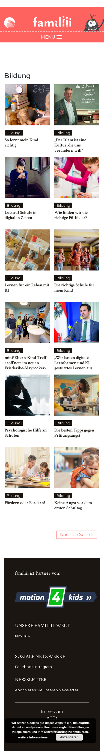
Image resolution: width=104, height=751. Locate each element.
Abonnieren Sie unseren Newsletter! (47, 690)
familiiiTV (22, 636)
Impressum (52, 711)
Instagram (43, 666)
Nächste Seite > (77, 534)
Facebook (24, 666)
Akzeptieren (69, 737)
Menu (52, 37)
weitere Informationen (33, 737)
